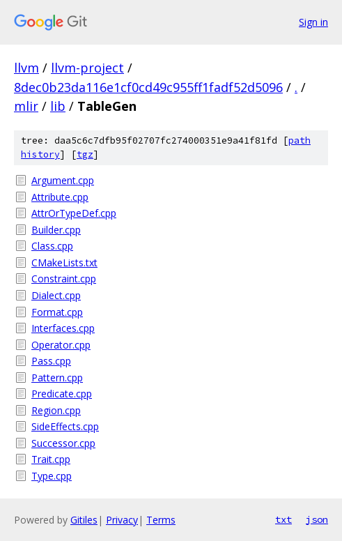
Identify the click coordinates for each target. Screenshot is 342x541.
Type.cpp (51, 475)
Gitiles (84, 519)
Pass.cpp (51, 360)
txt (283, 519)
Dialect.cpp (56, 295)
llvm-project (87, 67)
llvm (26, 67)
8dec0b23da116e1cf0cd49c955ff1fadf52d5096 (148, 87)
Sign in (313, 22)
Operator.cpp (61, 344)
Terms (161, 519)
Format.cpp (57, 312)
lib (57, 106)
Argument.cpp (62, 180)
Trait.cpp (50, 459)
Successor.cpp (63, 443)
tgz (85, 154)
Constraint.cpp (63, 278)
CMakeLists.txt (64, 262)
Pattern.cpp (57, 377)
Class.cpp (52, 245)
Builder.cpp (56, 229)
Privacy (122, 519)
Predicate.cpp (61, 393)
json (317, 519)
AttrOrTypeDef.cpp (73, 213)
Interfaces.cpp (63, 328)
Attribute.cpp (59, 197)
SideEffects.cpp (65, 426)
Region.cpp (56, 410)
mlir (26, 106)
